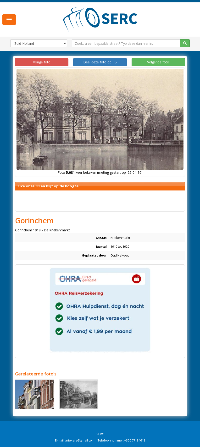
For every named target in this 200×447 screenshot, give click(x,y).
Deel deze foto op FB (100, 62)
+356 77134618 (134, 440)
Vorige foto (41, 62)
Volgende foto (158, 62)
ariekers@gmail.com (79, 440)
